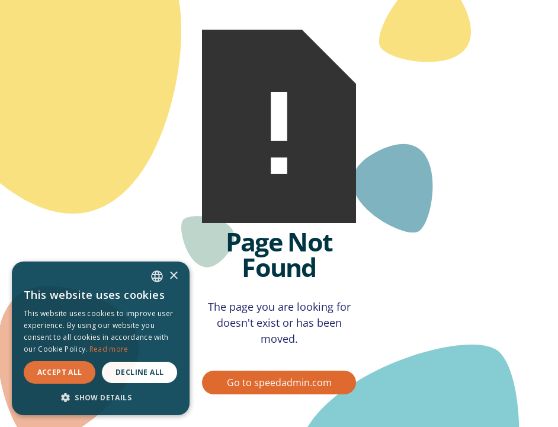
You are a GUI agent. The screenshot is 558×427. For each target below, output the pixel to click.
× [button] (173, 276)
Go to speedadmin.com (279, 382)
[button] (101, 397)
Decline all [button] (139, 372)
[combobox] (157, 276)
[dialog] (101, 338)
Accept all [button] (59, 372)
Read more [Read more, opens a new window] (109, 349)
